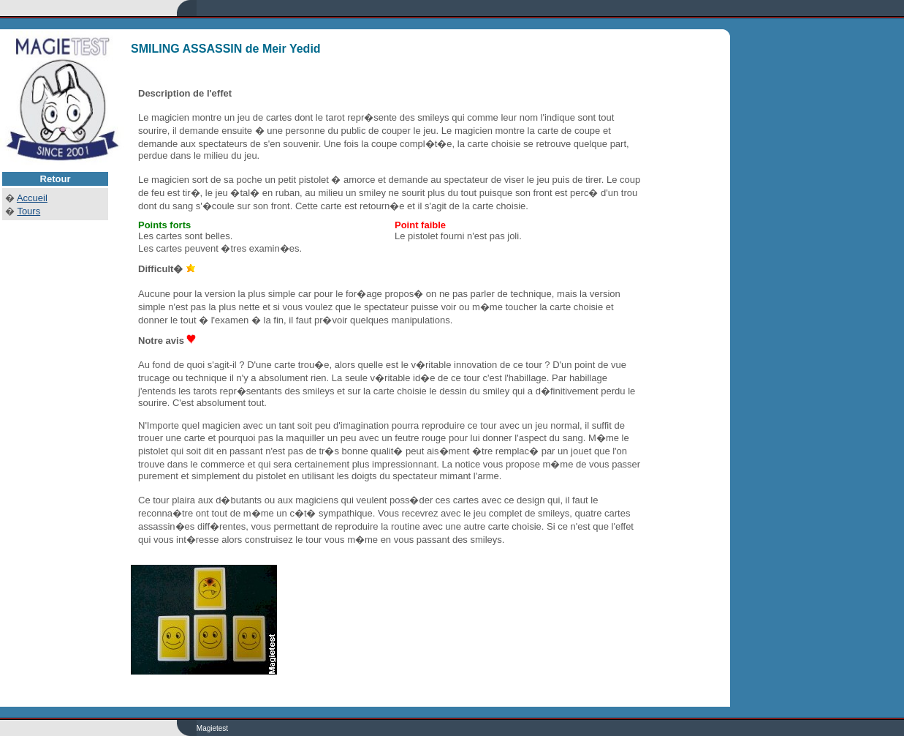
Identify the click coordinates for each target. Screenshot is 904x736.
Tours (28, 211)
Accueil (32, 197)
